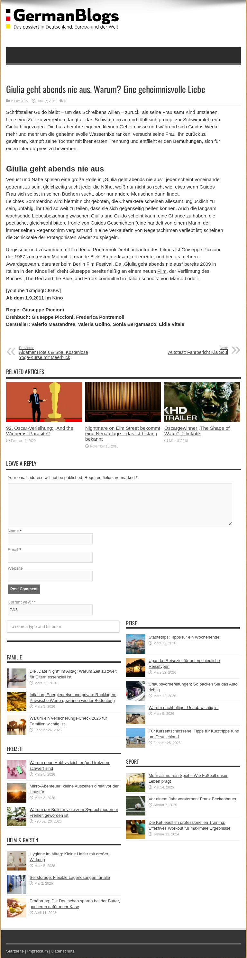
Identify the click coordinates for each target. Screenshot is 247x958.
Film (161, 271)
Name (13, 531)
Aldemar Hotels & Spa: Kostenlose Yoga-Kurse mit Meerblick (58, 353)
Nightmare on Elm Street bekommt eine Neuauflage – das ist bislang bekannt (122, 433)
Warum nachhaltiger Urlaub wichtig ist (184, 707)
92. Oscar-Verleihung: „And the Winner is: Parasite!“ (39, 430)
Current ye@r (22, 602)
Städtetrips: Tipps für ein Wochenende (184, 637)
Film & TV (21, 101)
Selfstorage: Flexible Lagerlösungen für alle (70, 877)
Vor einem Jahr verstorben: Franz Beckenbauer (192, 799)
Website (15, 568)
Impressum (37, 951)
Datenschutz (62, 951)
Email (13, 550)
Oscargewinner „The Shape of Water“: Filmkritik (197, 430)
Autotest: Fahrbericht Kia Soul (188, 350)
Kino (57, 297)
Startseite (15, 951)
